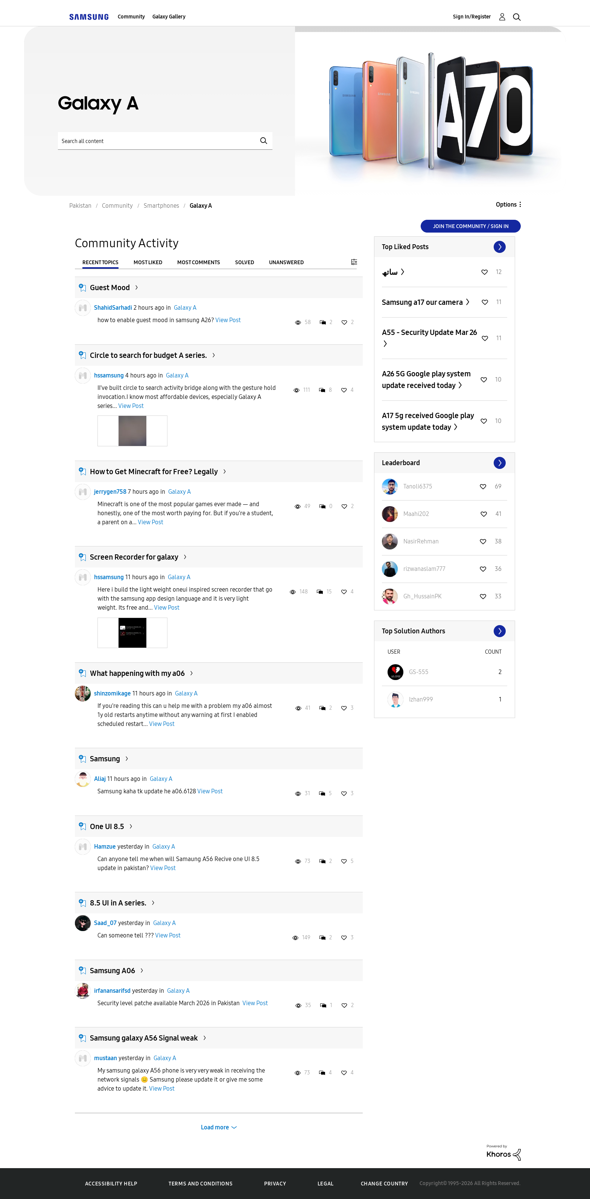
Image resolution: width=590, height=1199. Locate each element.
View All (444, 247)
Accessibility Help (111, 1184)
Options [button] (506, 204)
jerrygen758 (110, 491)
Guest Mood (110, 287)
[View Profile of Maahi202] (416, 513)
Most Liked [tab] (148, 262)
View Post (228, 320)
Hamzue (105, 846)
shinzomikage (112, 693)
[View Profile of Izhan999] (421, 699)
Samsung (105, 758)
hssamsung (109, 375)
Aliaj (100, 778)
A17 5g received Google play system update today (428, 421)
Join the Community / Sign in (471, 226)
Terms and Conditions (201, 1184)
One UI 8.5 (107, 826)
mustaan (105, 1058)
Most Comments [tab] (198, 262)
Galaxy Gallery (169, 17)
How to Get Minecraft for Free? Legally (154, 471)
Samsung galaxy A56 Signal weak (144, 1037)
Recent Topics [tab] (100, 262)
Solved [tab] (244, 262)
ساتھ (390, 272)
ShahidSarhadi (113, 307)
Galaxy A (185, 307)
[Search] (165, 141)
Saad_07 (105, 923)
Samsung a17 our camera (423, 302)
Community (131, 17)
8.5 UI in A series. (118, 902)
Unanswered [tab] (286, 262)
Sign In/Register (472, 17)
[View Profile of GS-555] (419, 672)
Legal (326, 1184)
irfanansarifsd (112, 990)
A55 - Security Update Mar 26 (429, 332)
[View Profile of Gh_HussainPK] (422, 596)
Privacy (275, 1184)
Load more (215, 1127)
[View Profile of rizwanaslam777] (424, 568)
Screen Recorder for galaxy (134, 556)
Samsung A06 (112, 970)
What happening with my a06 (137, 673)
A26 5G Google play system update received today (426, 379)
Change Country (384, 1184)
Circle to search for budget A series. (148, 355)
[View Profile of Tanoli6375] (417, 486)
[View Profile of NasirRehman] (421, 541)
